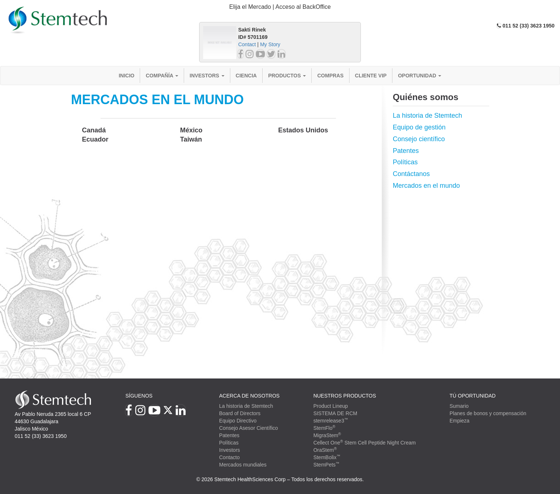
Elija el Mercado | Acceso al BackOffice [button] (280, 7)
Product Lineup (330, 406)
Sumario (459, 406)
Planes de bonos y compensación (488, 413)
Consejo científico (419, 139)
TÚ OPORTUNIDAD (473, 396)
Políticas (405, 162)
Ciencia (246, 75)
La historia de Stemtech (427, 115)
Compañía (162, 75)
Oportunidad (419, 75)
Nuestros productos (344, 396)
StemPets (326, 465)
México (191, 130)
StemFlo (324, 428)
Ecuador (95, 139)
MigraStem (327, 435)
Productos (287, 75)
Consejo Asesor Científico (248, 428)
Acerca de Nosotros (249, 396)
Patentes (406, 150)
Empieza (459, 421)
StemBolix (326, 457)
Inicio (127, 75)
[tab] (280, 7)
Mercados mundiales (243, 465)
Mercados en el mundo (426, 185)
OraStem (325, 450)
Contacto (229, 457)
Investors (207, 75)
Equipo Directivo (238, 421)
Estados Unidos (303, 130)
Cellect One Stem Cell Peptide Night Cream (364, 443)
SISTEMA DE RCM (335, 413)
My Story (270, 44)
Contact (247, 44)
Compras (330, 75)
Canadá (94, 130)
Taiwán (191, 139)
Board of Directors (240, 413)
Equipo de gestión (419, 127)
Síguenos (139, 396)
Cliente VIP (371, 75)
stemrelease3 (330, 421)
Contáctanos (411, 174)
